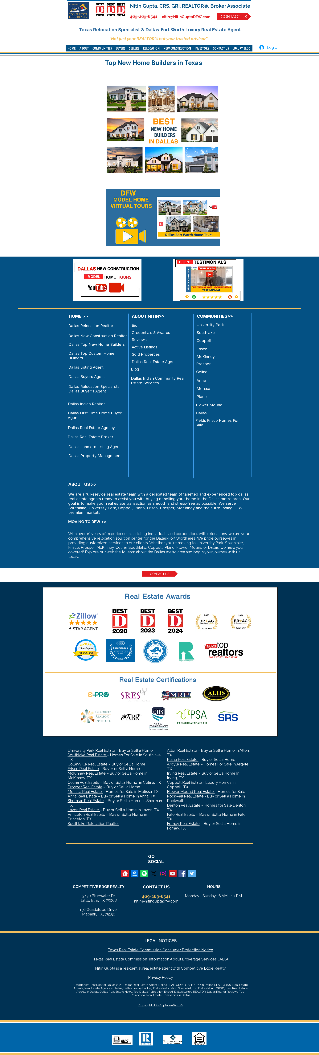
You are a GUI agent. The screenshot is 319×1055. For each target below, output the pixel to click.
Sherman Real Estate (86, 800)
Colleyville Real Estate (88, 764)
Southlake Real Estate (87, 755)
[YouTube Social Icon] (173, 873)
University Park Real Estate (91, 750)
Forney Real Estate (183, 823)
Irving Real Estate (182, 773)
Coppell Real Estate (185, 782)
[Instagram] (163, 873)
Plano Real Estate (182, 759)
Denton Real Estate (184, 805)
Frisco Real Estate (83, 768)
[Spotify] (144, 873)
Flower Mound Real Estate (191, 791)
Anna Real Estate (83, 796)
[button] (84, 48)
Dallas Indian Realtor (86, 404)
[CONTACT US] (234, 16)
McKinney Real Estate (87, 773)
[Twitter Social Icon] (192, 873)
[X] (153, 873)
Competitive (192, 968)
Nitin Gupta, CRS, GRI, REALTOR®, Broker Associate (190, 6)
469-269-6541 (143, 16)
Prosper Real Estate (85, 787)
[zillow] (134, 873)
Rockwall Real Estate (186, 796)
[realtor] (125, 873)
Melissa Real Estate (85, 791)
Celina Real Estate (84, 782)
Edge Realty (214, 968)
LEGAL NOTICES (161, 940)
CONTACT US (156, 886)
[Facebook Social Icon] (182, 873)
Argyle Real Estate (184, 764)
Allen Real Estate (182, 750)
